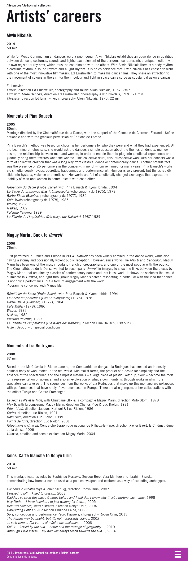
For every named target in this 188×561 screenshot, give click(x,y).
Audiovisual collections (37, 5)
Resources (14, 5)
